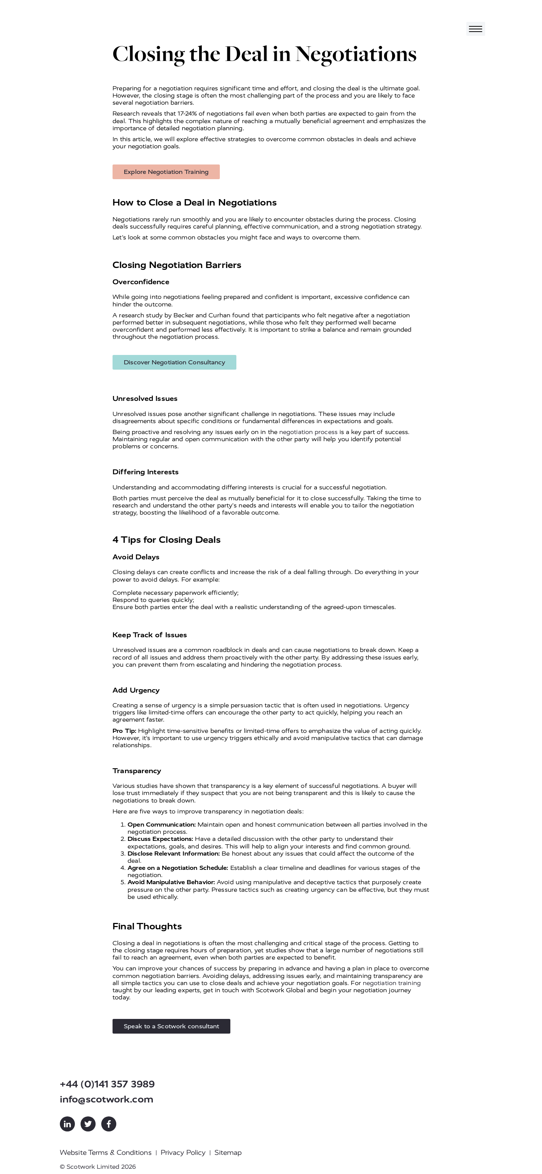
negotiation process (308, 431)
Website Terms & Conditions (106, 1152)
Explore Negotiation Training (166, 171)
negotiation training (392, 983)
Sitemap (228, 1152)
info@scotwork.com (107, 1099)
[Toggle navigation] (475, 29)
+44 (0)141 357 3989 (107, 1084)
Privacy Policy (183, 1152)
